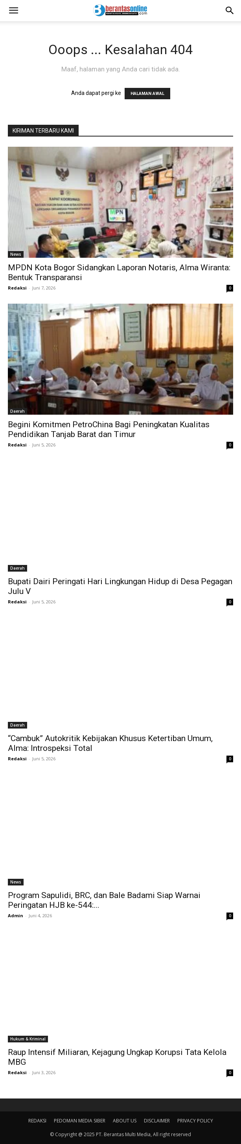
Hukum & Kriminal (28, 1039)
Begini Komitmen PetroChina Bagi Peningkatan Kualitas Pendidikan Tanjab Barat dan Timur (109, 429)
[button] (13, 10)
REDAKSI (37, 1120)
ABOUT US (124, 1120)
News (15, 254)
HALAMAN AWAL (147, 93)
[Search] (230, 10)
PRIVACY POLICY (195, 1120)
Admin (15, 915)
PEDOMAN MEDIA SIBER (79, 1120)
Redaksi (17, 288)
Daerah (17, 411)
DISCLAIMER (157, 1120)
